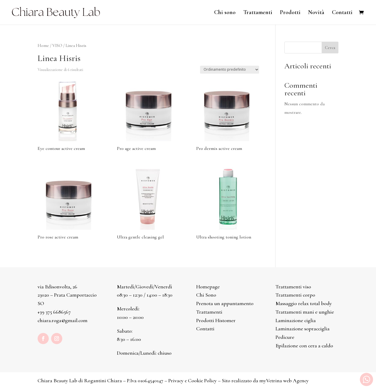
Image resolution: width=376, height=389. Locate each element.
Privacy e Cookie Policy (192, 380)
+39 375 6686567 (54, 312)
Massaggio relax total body (304, 303)
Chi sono (225, 13)
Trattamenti (257, 13)
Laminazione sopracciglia (303, 328)
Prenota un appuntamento (225, 303)
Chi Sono (206, 295)
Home (43, 45)
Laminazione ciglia (296, 320)
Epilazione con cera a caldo (304, 345)
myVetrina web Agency (284, 380)
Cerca (330, 47)
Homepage (208, 286)
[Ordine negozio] (229, 70)
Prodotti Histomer (216, 320)
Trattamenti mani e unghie (305, 312)
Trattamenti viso (293, 286)
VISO (57, 45)
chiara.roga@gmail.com (63, 320)
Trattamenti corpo (295, 295)
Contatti (342, 13)
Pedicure (285, 337)
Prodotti (290, 13)
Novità (316, 13)
